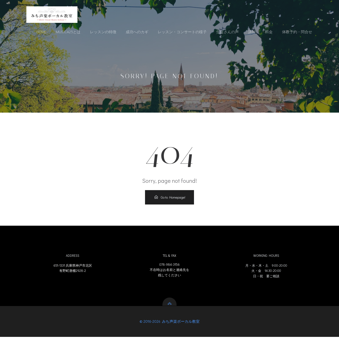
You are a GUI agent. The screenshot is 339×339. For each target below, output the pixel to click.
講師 (252, 31)
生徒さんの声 (227, 31)
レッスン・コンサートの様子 (182, 31)
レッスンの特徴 (103, 31)
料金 (269, 31)
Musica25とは (68, 31)
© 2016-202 (149, 323)
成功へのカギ (137, 31)
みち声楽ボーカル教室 (180, 323)
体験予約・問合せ (297, 31)
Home (41, 31)
